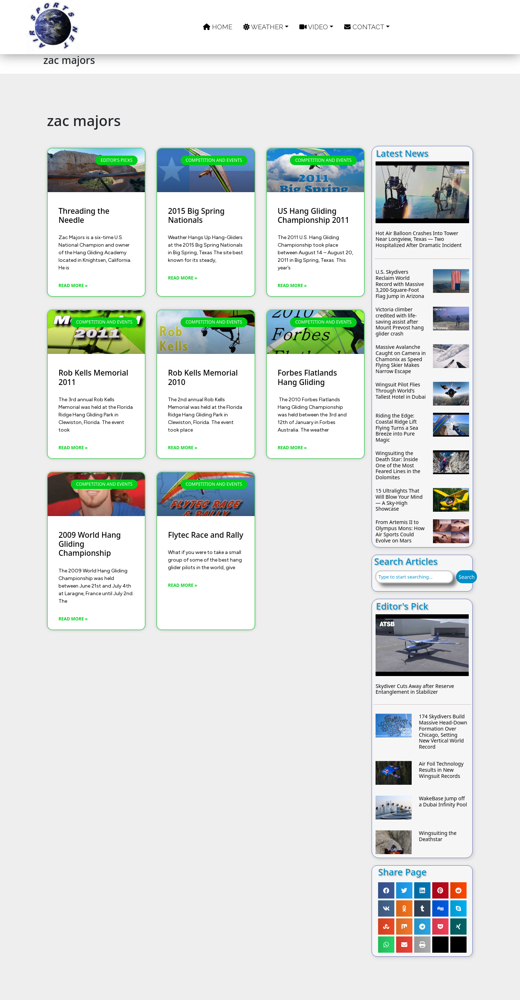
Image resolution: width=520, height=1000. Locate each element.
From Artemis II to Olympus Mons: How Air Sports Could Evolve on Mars (400, 531)
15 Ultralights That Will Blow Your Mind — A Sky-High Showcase (399, 500)
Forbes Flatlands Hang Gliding (307, 377)
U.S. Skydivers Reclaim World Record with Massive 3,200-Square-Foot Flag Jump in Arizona (400, 284)
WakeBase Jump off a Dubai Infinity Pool (443, 802)
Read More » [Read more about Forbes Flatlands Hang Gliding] (292, 448)
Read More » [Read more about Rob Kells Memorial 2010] (182, 448)
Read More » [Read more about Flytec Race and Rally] (182, 585)
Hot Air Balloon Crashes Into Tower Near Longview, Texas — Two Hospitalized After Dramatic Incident (419, 239)
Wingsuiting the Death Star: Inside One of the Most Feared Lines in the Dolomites (398, 465)
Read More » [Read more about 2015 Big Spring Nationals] (182, 278)
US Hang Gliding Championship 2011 (314, 216)
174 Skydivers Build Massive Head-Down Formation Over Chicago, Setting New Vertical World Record (443, 732)
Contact (364, 27)
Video (313, 27)
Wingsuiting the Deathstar (437, 836)
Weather (263, 27)
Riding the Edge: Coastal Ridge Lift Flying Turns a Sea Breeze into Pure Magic (397, 428)
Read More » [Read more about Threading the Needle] (73, 285)
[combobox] (414, 576)
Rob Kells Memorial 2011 (93, 377)
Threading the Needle (83, 216)
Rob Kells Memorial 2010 (203, 377)
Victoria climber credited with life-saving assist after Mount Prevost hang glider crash (400, 322)
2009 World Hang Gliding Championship (89, 544)
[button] (386, 890)
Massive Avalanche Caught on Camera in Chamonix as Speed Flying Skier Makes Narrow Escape (401, 359)
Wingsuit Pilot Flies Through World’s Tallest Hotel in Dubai (401, 391)
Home (217, 27)
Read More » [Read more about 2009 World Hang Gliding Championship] (73, 619)
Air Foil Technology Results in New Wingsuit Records (441, 770)
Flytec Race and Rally (205, 535)
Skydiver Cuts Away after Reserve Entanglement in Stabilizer (415, 689)
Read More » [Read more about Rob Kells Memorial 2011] (73, 448)
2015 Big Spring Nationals (196, 216)
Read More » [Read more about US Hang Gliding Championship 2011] (292, 285)
